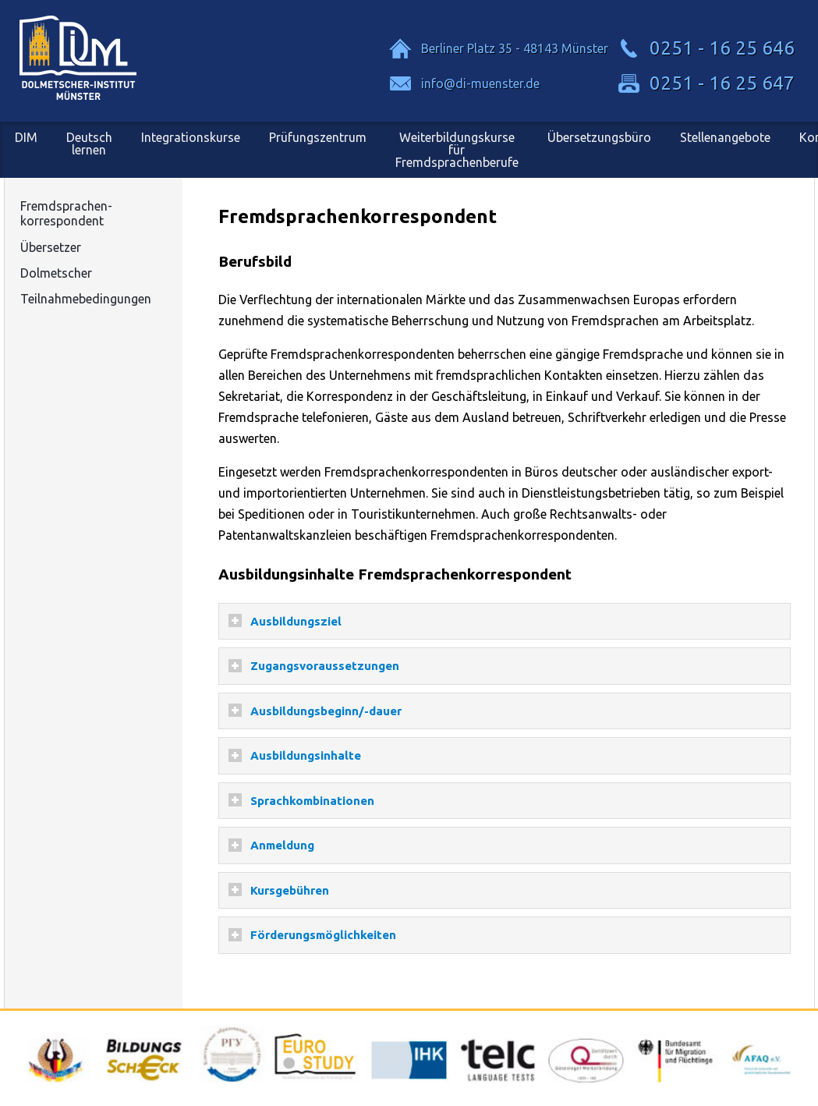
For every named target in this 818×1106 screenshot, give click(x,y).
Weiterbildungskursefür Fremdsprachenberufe (457, 149)
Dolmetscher (56, 273)
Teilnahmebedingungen (85, 299)
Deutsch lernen (89, 143)
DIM (26, 137)
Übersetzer (50, 247)
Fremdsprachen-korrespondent (66, 213)
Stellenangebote (725, 137)
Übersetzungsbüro (599, 137)
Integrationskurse (190, 137)
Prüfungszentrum (318, 137)
